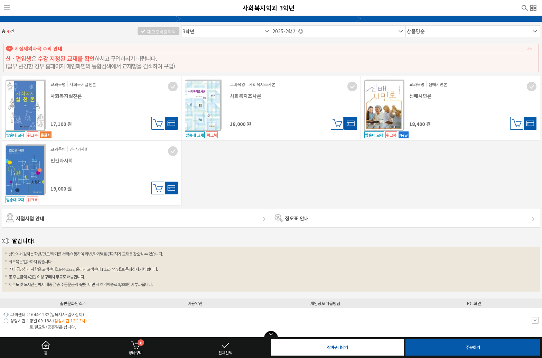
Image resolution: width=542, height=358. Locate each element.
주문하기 (473, 347)
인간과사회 (61, 160)
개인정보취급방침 (325, 303)
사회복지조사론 (245, 95)
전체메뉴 (533, 7)
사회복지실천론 (66, 95)
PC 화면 (474, 303)
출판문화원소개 (73, 303)
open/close (271, 334)
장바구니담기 (157, 123)
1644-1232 (39, 314)
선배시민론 (420, 95)
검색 (524, 7)
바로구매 (171, 123)
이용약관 (195, 303)
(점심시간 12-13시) (70, 320)
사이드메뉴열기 (6, 7)
